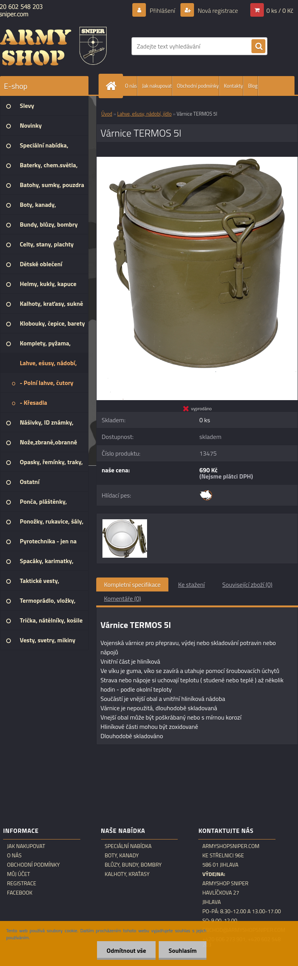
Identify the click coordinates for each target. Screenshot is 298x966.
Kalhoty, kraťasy (127, 874)
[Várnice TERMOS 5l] (197, 160)
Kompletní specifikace (132, 584)
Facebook (20, 892)
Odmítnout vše (126, 950)
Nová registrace (217, 10)
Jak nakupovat (157, 86)
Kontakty (233, 86)
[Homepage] (112, 86)
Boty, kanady (122, 855)
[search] (258, 46)
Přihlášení (162, 10)
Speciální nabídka (128, 846)
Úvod (106, 114)
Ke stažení (191, 584)
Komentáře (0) (122, 598)
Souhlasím (182, 950)
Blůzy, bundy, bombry (133, 864)
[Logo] (53, 46)
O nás (131, 86)
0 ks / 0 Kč (279, 10)
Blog (253, 86)
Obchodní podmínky (198, 86)
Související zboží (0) (247, 584)
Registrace (21, 883)
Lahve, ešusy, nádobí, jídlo (144, 114)
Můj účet (18, 874)
